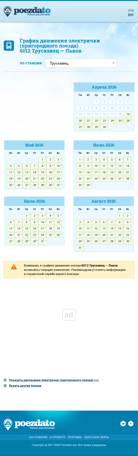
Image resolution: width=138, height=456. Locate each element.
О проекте (57, 437)
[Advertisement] (34, 107)
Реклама (75, 437)
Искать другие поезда (25, 385)
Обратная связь (96, 437)
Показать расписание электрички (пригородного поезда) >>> (54, 380)
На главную (38, 437)
